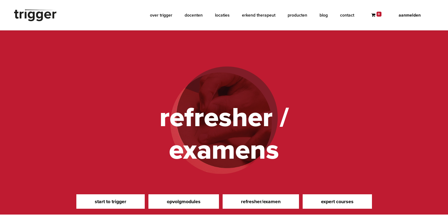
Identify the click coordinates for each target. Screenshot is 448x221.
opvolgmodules (184, 201)
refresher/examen (261, 201)
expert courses (337, 201)
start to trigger (110, 201)
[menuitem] (161, 15)
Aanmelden (410, 15)
